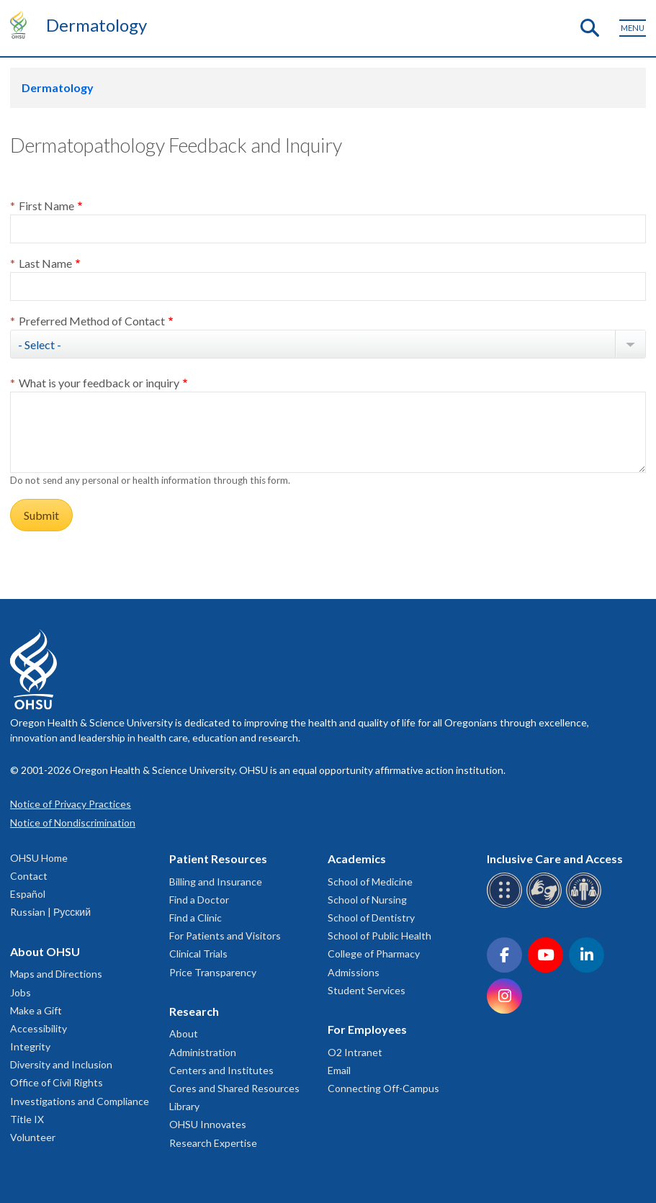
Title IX (27, 1119)
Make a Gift (36, 1010)
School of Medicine (370, 881)
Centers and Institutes (221, 1070)
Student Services (366, 990)
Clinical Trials (198, 953)
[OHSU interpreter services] (586, 905)
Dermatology (96, 24)
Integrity (30, 1046)
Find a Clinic (195, 917)
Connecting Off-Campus (383, 1088)
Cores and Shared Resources (234, 1088)
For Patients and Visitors (225, 935)
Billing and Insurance (215, 881)
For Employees (367, 1029)
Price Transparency (212, 972)
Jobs (20, 992)
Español (27, 894)
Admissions (353, 972)
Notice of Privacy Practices (70, 804)
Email (339, 1070)
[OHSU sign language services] (546, 905)
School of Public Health (379, 935)
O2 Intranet (355, 1052)
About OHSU (45, 951)
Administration (202, 1052)
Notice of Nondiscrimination (72, 822)
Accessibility (38, 1028)
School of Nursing (367, 899)
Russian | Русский (50, 912)
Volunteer (32, 1137)
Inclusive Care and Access (555, 858)
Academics (357, 858)
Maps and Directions (56, 974)
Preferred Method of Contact (92, 321)
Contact (29, 876)
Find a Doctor (199, 899)
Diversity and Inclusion (61, 1064)
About (183, 1033)
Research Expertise (213, 1143)
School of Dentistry (371, 917)
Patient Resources (218, 858)
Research (194, 1011)
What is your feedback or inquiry (99, 382)
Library (184, 1106)
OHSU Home (39, 858)
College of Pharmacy (374, 953)
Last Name (45, 263)
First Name (46, 205)
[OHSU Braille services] (506, 905)
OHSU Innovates (207, 1124)
